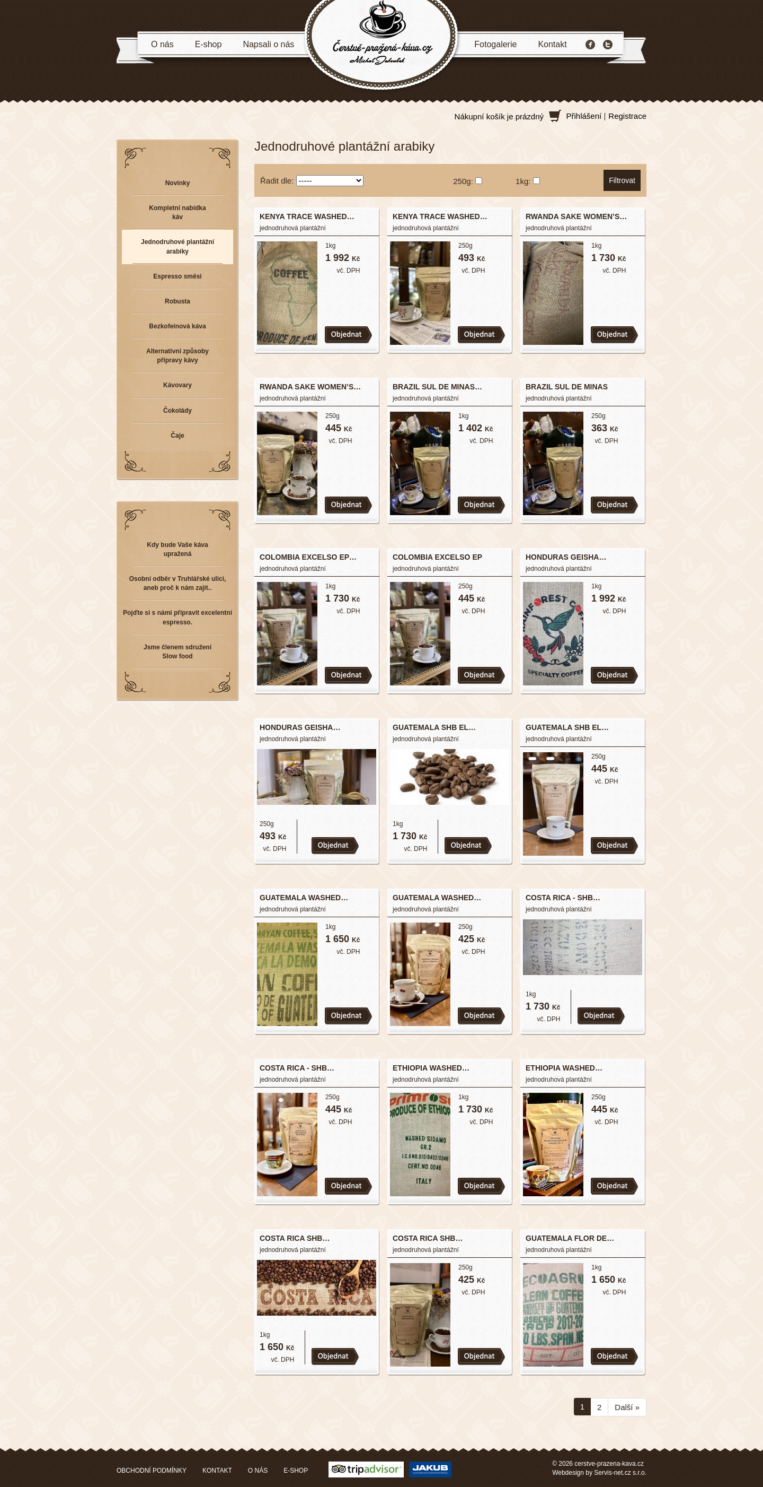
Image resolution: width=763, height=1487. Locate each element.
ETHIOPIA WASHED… (431, 1068)
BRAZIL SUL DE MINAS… (437, 386)
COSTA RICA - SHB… (563, 897)
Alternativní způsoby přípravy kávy (177, 355)
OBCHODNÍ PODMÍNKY (152, 1470)
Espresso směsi (177, 276)
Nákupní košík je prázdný (499, 116)
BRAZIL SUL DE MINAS (567, 386)
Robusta (177, 301)
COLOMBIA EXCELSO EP (437, 557)
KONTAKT (217, 1470)
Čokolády (177, 410)
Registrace (627, 115)
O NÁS (258, 1470)
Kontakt (552, 44)
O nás (162, 44)
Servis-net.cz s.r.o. (620, 1472)
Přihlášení (584, 115)
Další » (627, 1407)
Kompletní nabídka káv (177, 212)
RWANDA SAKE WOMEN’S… (576, 216)
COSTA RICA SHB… (295, 1238)
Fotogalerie (495, 44)
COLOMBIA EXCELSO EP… (308, 557)
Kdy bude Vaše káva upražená (177, 549)
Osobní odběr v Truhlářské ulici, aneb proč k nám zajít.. (177, 583)
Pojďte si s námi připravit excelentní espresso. (177, 617)
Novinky (177, 183)
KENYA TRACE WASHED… (307, 216)
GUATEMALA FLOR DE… (570, 1238)
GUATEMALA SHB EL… (434, 727)
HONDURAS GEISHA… (566, 557)
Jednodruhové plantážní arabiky (177, 246)
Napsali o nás (268, 44)
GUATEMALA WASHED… (304, 897)
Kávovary (177, 385)
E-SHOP (295, 1470)
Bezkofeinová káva (177, 326)
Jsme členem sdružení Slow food (177, 652)
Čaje (177, 435)
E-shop (208, 44)
